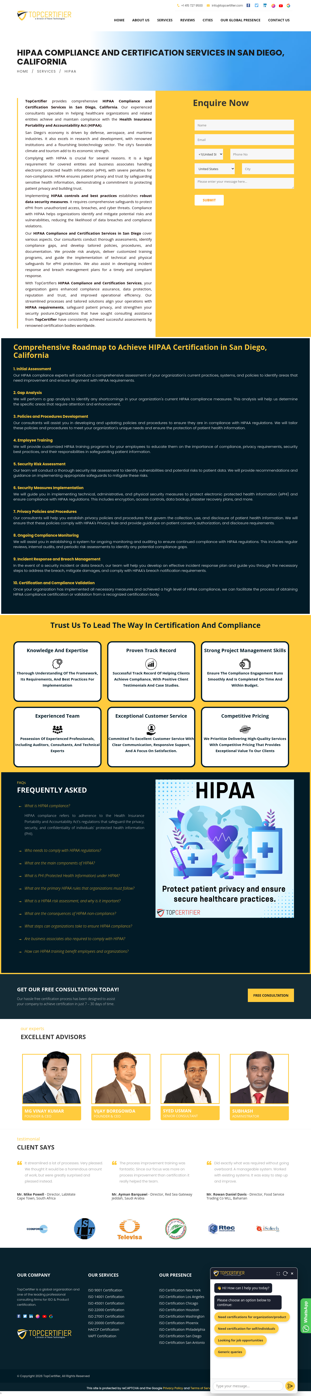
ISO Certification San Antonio (182, 1342)
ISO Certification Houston (179, 1309)
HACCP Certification (103, 1329)
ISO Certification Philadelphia (182, 1329)
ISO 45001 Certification (106, 1303)
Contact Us (279, 20)
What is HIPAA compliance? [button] (44, 806)
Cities (208, 20)
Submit (209, 200)
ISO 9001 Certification (105, 1290)
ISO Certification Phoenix (179, 1323)
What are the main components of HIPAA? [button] (56, 863)
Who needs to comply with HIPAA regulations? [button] (59, 850)
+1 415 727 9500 (192, 5)
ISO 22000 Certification (106, 1309)
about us (140, 20)
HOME (22, 71)
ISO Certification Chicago (178, 1303)
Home (119, 20)
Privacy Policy (173, 1388)
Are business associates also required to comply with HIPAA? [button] (71, 939)
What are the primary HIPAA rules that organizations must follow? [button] (76, 888)
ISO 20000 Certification (106, 1323)
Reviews (187, 20)
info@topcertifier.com (225, 5)
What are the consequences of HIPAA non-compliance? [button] (67, 913)
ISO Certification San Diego (180, 1336)
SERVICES (46, 71)
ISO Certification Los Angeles (181, 1296)
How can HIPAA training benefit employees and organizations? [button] (73, 951)
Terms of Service (202, 1388)
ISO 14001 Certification (106, 1296)
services (165, 20)
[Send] (290, 1386)
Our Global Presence (240, 20)
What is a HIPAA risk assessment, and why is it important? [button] (69, 901)
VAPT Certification (102, 1336)
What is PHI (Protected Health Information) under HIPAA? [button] (69, 875)
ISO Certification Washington (182, 1316)
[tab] (84, 806)
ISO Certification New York (180, 1290)
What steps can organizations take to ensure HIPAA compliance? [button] (75, 926)
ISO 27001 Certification (106, 1316)
